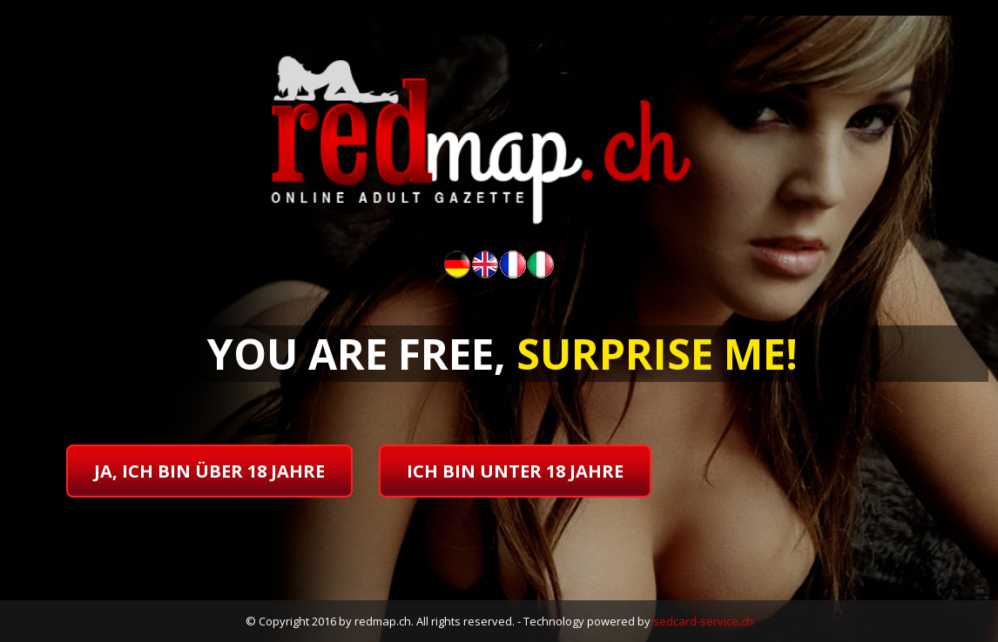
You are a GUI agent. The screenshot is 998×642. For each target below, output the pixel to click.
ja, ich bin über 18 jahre (209, 471)
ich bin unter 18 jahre (515, 471)
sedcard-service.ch (703, 621)
